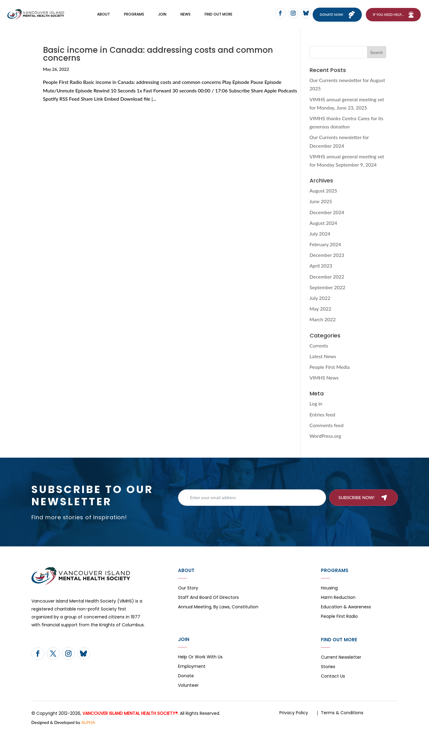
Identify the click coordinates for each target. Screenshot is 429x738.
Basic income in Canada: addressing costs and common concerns (158, 61)
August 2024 (323, 229)
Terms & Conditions (342, 720)
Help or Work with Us (200, 664)
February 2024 (325, 251)
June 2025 (321, 208)
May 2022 (321, 316)
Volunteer (188, 692)
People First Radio (339, 623)
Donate (186, 683)
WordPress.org (325, 443)
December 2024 (327, 219)
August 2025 (323, 197)
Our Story (188, 595)
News (185, 17)
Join (162, 17)
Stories (328, 674)
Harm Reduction (338, 604)
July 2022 (320, 305)
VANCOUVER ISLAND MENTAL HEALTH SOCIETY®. (130, 720)
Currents (319, 352)
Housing (329, 595)
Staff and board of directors (208, 604)
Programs (134, 17)
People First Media (330, 374)
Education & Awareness (346, 614)
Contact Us (333, 683)
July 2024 (320, 240)
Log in (316, 410)
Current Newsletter (341, 664)
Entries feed (322, 421)
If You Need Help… (388, 18)
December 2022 (327, 283)
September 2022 (328, 294)
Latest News (323, 363)
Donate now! (335, 18)
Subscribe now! (357, 504)
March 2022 (323, 326)
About (103, 17)
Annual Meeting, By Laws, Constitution (218, 614)
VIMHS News (324, 384)
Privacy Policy (293, 720)
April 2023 (321, 272)
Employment (191, 673)
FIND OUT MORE (218, 17)
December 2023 (327, 262)
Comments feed (327, 432)
